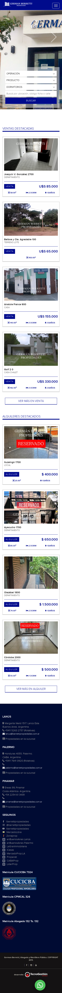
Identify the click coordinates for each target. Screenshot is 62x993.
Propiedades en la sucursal (18, 739)
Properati (12, 857)
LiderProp (12, 864)
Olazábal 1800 (12, 592)
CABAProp (13, 860)
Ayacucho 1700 (12, 527)
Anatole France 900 (15, 304)
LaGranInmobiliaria (17, 846)
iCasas (10, 850)
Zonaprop (11, 835)
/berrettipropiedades (17, 821)
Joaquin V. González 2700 (19, 174)
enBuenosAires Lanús (18, 839)
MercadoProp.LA (16, 853)
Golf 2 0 (8, 369)
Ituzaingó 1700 (12, 462)
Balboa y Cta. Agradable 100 (20, 239)
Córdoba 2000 (12, 657)
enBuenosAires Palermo (20, 843)
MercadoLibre (14, 832)
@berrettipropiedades (18, 825)
